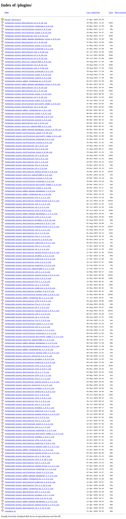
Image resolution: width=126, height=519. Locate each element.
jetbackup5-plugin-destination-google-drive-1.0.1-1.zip (32, 201)
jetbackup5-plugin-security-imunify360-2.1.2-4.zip (29, 340)
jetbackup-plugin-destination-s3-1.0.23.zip (26, 88)
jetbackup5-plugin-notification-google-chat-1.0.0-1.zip (32, 295)
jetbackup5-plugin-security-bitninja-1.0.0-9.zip (28, 240)
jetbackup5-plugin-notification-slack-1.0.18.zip (28, 133)
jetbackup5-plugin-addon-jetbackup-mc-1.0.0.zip (28, 81)
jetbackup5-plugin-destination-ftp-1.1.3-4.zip (27, 246)
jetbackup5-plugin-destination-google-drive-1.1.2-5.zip (32, 414)
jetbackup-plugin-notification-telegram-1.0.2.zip (29, 72)
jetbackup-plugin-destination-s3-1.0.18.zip (26, 23)
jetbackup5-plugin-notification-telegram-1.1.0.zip (29, 181)
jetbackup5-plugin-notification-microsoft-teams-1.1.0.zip (33, 185)
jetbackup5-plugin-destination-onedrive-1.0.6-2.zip (30, 392)
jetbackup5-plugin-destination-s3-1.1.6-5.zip (27, 317)
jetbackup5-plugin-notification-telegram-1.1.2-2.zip (30, 430)
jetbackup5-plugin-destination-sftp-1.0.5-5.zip (28, 366)
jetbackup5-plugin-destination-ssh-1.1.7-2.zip (27, 427)
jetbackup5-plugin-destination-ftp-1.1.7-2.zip (27, 379)
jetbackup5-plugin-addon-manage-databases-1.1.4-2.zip (31, 502)
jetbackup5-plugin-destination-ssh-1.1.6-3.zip (27, 405)
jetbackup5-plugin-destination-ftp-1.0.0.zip (26, 149)
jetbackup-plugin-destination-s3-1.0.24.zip (26, 91)
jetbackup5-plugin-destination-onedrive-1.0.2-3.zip (30, 259)
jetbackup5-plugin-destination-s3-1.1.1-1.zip (27, 207)
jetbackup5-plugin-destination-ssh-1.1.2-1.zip (27, 230)
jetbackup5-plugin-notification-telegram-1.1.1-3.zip (30, 333)
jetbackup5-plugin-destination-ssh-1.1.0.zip (26, 162)
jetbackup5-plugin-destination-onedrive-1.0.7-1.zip (30, 411)
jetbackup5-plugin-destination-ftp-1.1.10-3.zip (28, 485)
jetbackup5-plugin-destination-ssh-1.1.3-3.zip (27, 272)
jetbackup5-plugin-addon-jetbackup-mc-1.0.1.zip (28, 110)
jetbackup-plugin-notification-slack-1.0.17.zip (28, 114)
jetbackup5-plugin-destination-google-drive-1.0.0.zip (31, 172)
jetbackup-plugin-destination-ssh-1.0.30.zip (26, 68)
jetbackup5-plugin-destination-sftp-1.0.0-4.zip (28, 211)
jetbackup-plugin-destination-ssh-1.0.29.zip (26, 52)
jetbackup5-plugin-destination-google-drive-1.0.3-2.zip (32, 253)
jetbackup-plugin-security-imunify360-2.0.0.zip (28, 62)
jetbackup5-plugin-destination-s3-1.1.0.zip (26, 169)
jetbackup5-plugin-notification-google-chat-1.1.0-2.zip (32, 353)
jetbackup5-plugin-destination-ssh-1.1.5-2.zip (27, 327)
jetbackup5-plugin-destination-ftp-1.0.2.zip (26, 159)
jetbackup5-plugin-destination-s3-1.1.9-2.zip (27, 418)
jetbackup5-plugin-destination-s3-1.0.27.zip (26, 146)
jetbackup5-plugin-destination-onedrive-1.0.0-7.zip (30, 224)
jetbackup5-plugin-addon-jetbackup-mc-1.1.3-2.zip (29, 450)
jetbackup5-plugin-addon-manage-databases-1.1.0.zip (30, 191)
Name (7, 12)
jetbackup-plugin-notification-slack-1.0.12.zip (28, 33)
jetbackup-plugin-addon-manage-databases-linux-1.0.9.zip (32, 84)
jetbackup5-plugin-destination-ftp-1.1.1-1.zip (27, 198)
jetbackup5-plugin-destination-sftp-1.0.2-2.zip (28, 262)
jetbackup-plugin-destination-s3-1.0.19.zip (26, 42)
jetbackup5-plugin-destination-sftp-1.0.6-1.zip (28, 369)
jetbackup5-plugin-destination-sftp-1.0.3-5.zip (28, 278)
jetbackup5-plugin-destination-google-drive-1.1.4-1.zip (32, 466)
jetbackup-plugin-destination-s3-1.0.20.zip (26, 55)
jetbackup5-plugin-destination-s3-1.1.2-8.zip (27, 233)
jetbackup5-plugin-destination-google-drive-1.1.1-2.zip (32, 382)
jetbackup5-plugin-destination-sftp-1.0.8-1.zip (28, 398)
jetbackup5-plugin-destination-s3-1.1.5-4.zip (27, 308)
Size (111, 12)
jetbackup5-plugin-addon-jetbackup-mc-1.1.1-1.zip (29, 298)
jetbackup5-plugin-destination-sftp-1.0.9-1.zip (28, 440)
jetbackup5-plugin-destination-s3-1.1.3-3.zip (27, 249)
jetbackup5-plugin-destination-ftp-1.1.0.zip (26, 165)
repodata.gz (10, 511)
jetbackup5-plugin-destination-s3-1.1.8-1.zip (27, 395)
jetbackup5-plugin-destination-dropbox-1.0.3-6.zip (29, 359)
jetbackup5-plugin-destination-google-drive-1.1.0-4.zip (32, 346)
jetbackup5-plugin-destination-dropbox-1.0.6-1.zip (29, 437)
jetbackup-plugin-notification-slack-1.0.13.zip (28, 46)
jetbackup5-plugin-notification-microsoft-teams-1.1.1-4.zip (34, 337)
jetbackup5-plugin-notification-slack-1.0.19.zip (28, 152)
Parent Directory (13, 20)
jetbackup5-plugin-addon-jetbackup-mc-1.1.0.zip (28, 194)
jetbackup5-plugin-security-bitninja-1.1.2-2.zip (28, 385)
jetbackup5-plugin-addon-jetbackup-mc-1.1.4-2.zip (29, 479)
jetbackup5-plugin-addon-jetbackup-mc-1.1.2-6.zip (29, 350)
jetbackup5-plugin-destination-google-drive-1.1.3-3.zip (32, 453)
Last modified (93, 12)
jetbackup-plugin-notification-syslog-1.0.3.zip (28, 29)
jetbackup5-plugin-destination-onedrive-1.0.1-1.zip (30, 243)
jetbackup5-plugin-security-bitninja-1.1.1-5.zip (28, 356)
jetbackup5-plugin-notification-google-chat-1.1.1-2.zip (32, 447)
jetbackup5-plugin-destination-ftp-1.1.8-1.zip (27, 401)
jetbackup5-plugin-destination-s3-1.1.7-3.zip (27, 372)
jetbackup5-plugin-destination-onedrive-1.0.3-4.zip (30, 266)
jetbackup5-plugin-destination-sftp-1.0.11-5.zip (28, 498)
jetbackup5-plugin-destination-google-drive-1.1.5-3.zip (32, 505)
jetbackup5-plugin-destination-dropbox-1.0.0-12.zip (30, 220)
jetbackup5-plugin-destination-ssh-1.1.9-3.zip (27, 492)
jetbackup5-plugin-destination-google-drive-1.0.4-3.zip (32, 275)
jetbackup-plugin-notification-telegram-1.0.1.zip (29, 49)
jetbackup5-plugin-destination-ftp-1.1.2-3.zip (27, 236)
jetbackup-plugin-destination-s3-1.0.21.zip (26, 59)
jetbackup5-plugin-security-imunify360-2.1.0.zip (28, 175)
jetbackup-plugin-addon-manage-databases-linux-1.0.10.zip (33, 130)
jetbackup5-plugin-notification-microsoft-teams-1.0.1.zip (33, 136)
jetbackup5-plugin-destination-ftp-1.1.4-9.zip (27, 282)
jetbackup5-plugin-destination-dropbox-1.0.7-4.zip (29, 495)
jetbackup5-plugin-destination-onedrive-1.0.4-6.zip (30, 288)
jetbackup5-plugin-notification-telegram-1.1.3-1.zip (30, 469)
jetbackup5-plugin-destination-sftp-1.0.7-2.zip (28, 376)
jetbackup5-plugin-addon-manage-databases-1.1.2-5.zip (31, 343)
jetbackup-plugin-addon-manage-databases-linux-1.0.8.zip (32, 39)
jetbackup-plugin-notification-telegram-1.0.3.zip (29, 117)
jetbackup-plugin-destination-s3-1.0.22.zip (26, 65)
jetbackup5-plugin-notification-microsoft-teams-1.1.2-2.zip (34, 434)
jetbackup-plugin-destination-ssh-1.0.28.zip (26, 36)
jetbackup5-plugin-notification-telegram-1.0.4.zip (29, 139)
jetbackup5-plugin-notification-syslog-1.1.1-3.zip (29, 330)
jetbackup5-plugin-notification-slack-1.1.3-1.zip (29, 473)
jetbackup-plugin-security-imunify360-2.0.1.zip (28, 126)
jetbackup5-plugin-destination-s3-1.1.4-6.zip (27, 285)
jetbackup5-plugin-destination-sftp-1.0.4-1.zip (28, 301)
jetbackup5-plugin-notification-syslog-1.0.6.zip (28, 143)
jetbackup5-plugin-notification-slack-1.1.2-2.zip (29, 424)
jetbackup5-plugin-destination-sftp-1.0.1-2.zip (28, 217)
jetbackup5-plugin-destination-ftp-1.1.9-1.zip (27, 421)
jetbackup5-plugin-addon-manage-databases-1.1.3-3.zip (31, 476)
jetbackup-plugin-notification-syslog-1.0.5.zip (28, 120)
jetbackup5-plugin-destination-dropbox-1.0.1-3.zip (29, 256)
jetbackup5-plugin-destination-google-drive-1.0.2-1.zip (32, 227)
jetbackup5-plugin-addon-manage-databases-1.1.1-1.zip (31, 214)
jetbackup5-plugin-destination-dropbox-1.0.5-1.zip (29, 408)
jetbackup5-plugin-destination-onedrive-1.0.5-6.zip (30, 363)
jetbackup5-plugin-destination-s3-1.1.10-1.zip (27, 456)
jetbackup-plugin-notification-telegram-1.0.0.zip (29, 26)
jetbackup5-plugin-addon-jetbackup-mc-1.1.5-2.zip (29, 489)
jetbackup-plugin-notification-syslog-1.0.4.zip (28, 78)
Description (120, 12)
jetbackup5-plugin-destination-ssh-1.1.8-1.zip (27, 463)
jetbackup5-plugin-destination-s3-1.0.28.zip (26, 156)
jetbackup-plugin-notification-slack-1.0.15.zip (28, 94)
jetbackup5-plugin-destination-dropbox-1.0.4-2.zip (29, 388)
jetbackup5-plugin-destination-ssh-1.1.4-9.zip (27, 314)
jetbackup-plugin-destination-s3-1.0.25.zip (26, 97)
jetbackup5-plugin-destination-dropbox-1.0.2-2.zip (29, 291)
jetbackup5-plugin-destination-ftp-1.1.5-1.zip (27, 304)
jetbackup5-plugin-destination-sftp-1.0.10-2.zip (28, 460)
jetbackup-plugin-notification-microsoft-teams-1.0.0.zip (32, 104)
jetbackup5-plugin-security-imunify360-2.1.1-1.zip (29, 269)
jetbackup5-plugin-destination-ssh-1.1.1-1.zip (27, 204)
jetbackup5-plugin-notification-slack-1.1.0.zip (28, 188)
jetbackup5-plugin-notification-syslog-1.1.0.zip (28, 178)
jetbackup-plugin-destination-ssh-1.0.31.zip (26, 123)
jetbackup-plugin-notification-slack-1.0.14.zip (28, 75)
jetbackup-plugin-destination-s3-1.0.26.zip (26, 107)
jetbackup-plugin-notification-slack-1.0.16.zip (28, 101)
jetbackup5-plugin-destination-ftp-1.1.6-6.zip (27, 321)
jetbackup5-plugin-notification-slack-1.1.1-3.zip (29, 324)
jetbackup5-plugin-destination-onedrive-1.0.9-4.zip (30, 482)
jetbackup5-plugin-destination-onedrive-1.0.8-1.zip (30, 443)
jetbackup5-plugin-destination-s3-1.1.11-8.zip (27, 508)
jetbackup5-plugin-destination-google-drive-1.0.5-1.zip (32, 311)
